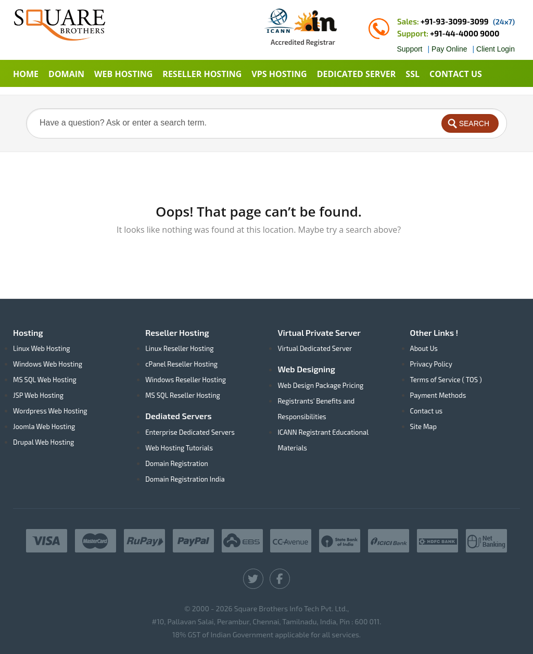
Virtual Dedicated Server (314, 348)
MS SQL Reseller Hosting (182, 395)
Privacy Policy (431, 364)
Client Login (495, 49)
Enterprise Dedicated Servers (190, 432)
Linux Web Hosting (41, 348)
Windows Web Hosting (47, 364)
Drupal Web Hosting (43, 442)
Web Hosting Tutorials (179, 448)
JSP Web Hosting (38, 395)
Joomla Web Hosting (44, 426)
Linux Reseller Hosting (179, 348)
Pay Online (449, 49)
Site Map (423, 426)
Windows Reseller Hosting (185, 379)
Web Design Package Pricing (320, 385)
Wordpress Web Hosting (50, 411)
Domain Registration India (184, 479)
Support (409, 49)
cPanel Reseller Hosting (181, 364)
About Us (424, 348)
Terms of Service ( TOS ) (446, 379)
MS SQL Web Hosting (45, 379)
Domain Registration (176, 463)
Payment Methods (438, 395)
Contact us (426, 411)
